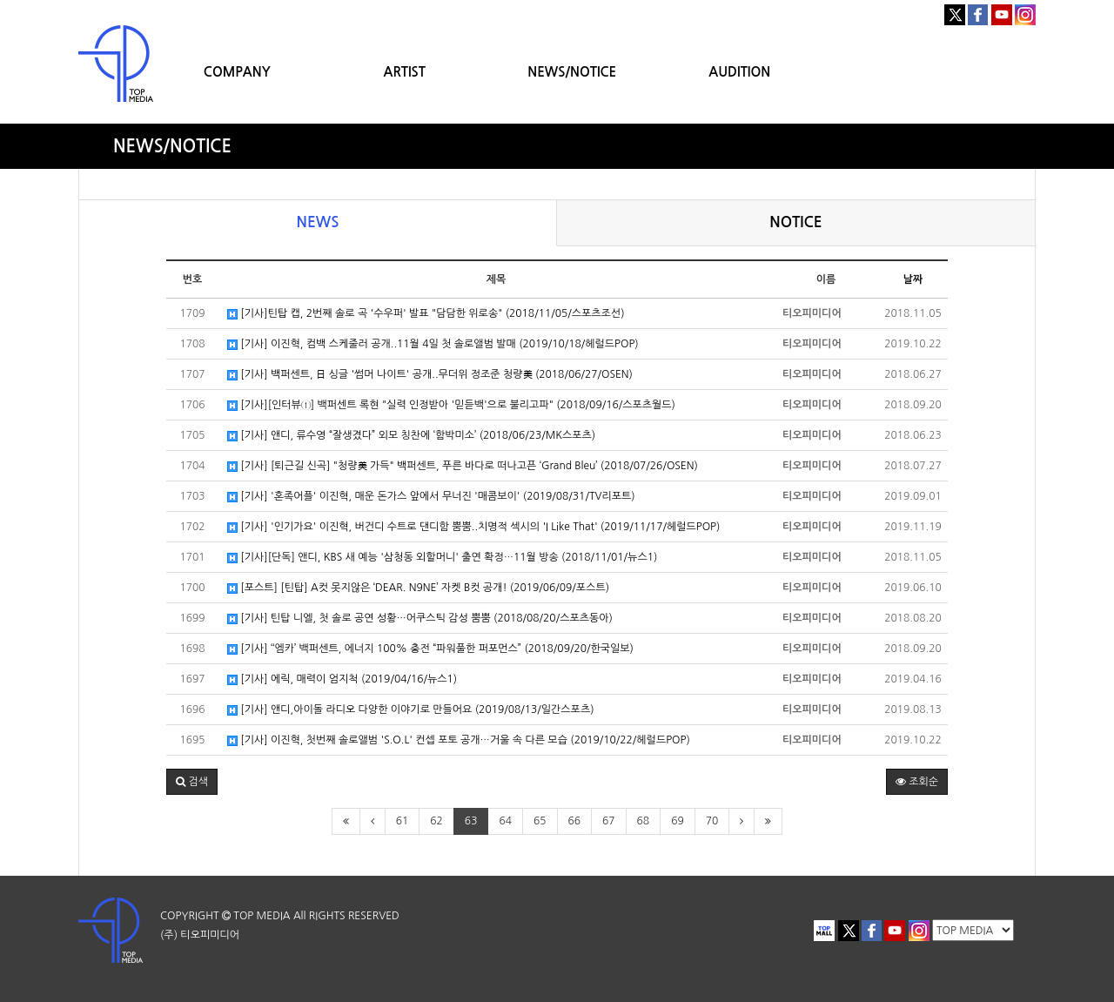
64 (505, 821)
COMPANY (237, 71)
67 (608, 821)
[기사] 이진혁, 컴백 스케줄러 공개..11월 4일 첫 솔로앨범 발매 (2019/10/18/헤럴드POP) (433, 344)
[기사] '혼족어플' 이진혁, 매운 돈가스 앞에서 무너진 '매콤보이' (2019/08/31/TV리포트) (431, 496)
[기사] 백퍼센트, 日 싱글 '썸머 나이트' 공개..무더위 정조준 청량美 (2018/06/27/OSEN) (430, 374)
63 (471, 821)
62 (436, 821)
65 (540, 821)
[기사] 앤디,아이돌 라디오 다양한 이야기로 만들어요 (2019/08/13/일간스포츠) (410, 710)
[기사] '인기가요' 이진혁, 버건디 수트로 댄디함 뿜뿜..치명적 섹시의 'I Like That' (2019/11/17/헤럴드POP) (473, 527)
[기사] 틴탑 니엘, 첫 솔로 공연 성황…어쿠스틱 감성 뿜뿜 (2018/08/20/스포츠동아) (420, 618)
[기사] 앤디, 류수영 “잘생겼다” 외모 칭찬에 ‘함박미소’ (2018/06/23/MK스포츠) (411, 435)
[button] (192, 782)
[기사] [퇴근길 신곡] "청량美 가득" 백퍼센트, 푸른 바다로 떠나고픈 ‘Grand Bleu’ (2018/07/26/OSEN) (462, 466)
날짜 (913, 279)
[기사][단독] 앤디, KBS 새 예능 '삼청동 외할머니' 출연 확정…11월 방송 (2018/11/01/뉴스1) (442, 557)
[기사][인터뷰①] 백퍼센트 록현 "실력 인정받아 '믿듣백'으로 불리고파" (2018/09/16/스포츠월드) (451, 405)
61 (402, 821)
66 (574, 821)
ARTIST (405, 71)
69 (677, 821)
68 (643, 821)
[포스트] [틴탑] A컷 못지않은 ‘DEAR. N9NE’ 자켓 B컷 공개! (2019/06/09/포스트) (418, 588)
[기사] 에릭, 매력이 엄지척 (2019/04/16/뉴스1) (342, 679)
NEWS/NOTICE (571, 71)
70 (712, 821)
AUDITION (739, 71)
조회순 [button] (917, 782)
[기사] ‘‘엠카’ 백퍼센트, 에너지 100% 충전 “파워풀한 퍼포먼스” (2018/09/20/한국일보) (430, 649)
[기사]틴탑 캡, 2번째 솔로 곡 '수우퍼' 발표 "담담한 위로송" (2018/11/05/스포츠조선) (425, 313)
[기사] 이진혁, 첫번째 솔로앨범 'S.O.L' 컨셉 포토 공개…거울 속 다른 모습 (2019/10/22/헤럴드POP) (458, 740)
